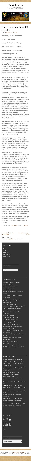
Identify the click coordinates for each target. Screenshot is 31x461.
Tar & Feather (15, 5)
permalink (26, 225)
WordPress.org (6, 256)
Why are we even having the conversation (13, 321)
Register (5, 248)
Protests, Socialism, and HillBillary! (11, 300)
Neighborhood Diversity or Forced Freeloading (14, 334)
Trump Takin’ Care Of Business (10, 286)
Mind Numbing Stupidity (9, 328)
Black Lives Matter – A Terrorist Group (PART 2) (14, 306)
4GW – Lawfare (6, 313)
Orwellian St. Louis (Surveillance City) (12, 345)
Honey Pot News (7, 297)
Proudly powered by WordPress (19, 452)
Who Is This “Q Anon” (8, 289)
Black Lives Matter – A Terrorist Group (12, 311)
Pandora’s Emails (7, 339)
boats (16, 32)
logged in (10, 239)
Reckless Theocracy (7, 284)
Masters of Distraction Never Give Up (12, 337)
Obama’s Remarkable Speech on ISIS (16, 403)
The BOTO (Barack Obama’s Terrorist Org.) (13, 346)
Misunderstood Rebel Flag (9, 304)
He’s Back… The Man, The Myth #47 (11, 282)
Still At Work (6, 343)
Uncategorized (14, 225)
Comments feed (7, 254)
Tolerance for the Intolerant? (10, 323)
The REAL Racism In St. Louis (15, 385)
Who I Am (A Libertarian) (9, 288)
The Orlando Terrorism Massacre (11, 317)
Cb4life (5, 374)
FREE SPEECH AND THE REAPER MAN (11, 324)
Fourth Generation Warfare (9, 315)
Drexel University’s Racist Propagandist (12, 295)
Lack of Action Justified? (9, 332)
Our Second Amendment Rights (10, 341)
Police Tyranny (6, 335)
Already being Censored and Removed (12, 326)
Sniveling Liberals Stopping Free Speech (12, 299)
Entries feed (6, 252)
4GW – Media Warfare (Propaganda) (12, 308)
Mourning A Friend (7, 302)
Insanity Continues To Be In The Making (8, 233)
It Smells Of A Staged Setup (14, 400)
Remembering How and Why (14, 405)
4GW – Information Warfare (10, 310)
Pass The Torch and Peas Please (10, 319)
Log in (4, 250)
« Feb (4, 430)
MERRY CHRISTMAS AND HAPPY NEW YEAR (13, 330)
